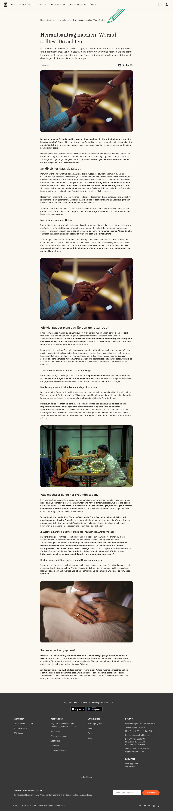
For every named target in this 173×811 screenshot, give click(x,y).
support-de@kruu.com (134, 751)
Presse (91, 733)
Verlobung (64, 20)
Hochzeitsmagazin (48, 20)
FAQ (90, 728)
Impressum (55, 731)
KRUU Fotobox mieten (23, 724)
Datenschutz (56, 746)
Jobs (90, 738)
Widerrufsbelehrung (59, 736)
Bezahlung (55, 741)
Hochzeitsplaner (20, 728)
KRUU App (18, 733)
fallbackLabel (86, 777)
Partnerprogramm (95, 724)
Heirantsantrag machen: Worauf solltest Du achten (89, 20)
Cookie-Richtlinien (58, 750)
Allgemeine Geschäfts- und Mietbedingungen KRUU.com (63, 725)
